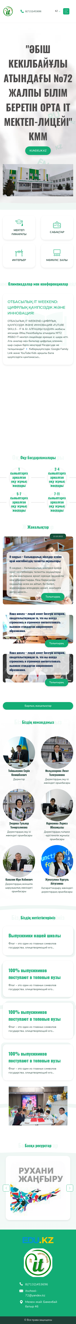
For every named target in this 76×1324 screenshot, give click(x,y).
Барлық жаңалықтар (38, 706)
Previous (6, 1188)
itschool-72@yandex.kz (32, 1293)
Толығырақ (52, 597)
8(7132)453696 (33, 1284)
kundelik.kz (38, 150)
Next (69, 1188)
